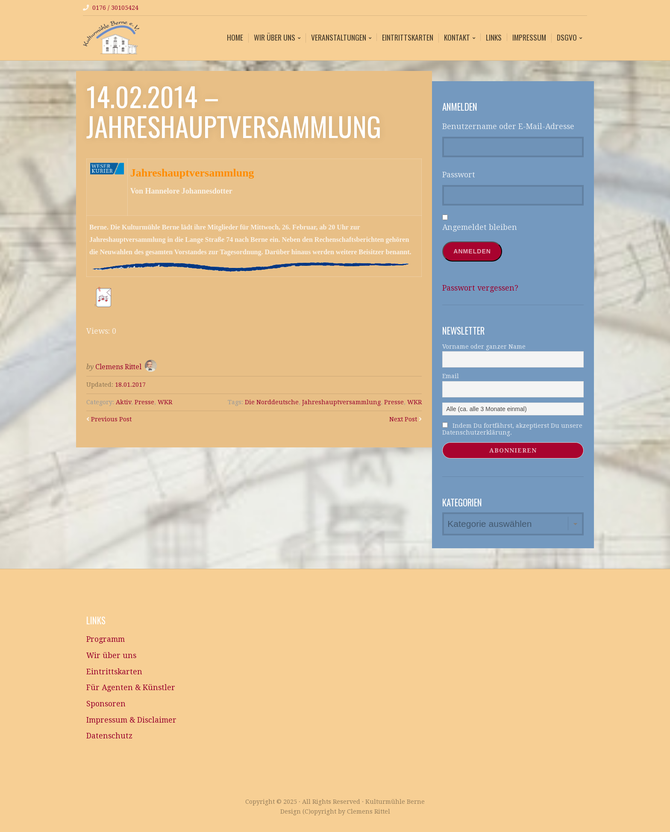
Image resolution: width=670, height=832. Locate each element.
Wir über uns (274, 38)
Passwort (458, 175)
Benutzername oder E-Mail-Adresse (508, 126)
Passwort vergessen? (480, 288)
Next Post (403, 419)
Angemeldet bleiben (479, 227)
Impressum (529, 37)
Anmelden (472, 251)
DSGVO (567, 38)
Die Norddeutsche (272, 402)
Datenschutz (109, 736)
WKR (165, 402)
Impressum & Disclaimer (131, 720)
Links (494, 37)
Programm (105, 639)
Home (235, 37)
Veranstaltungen (338, 38)
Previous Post (111, 419)
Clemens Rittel (118, 367)
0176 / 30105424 (115, 7)
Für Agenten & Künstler (130, 687)
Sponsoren (106, 704)
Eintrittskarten (407, 37)
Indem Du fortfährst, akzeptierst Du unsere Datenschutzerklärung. (512, 429)
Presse (144, 402)
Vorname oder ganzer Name (484, 346)
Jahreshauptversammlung (341, 402)
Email (450, 376)
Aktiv (123, 402)
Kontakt (457, 38)
